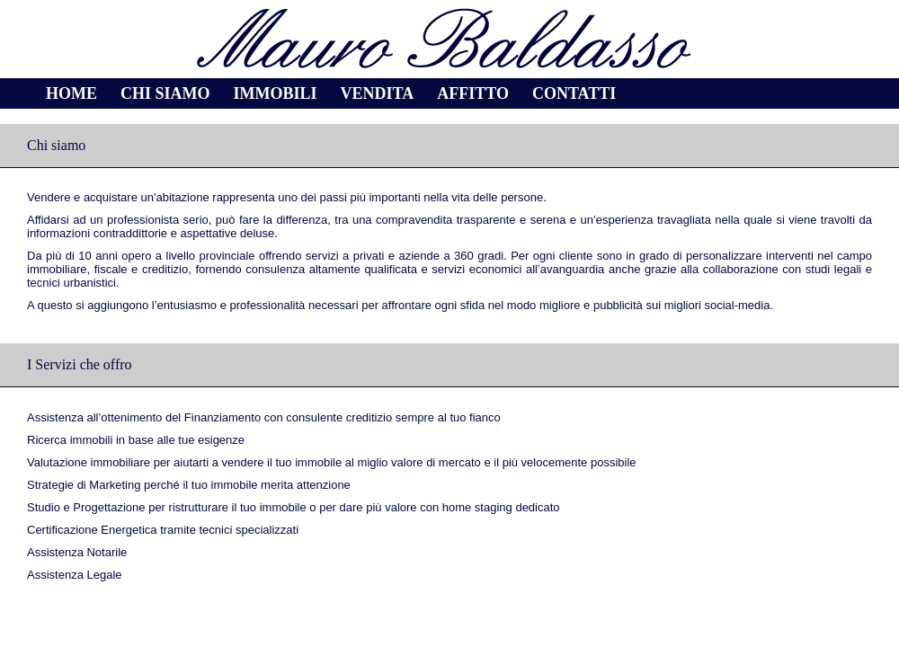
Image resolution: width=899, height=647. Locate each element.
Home (71, 93)
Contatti (574, 93)
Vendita (377, 93)
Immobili (275, 93)
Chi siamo (165, 93)
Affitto (473, 93)
